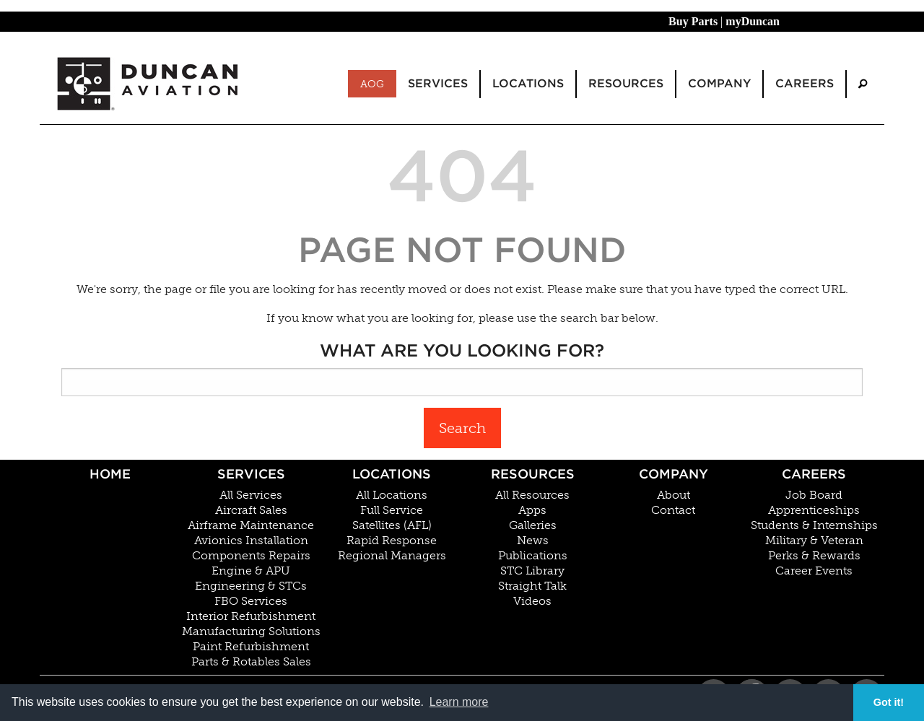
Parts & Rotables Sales (251, 662)
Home (110, 473)
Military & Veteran (814, 540)
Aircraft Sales (251, 510)
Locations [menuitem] (528, 83)
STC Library (532, 571)
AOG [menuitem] (372, 83)
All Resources (532, 495)
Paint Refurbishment (251, 646)
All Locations (391, 495)
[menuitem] (863, 84)
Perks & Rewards (814, 555)
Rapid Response (391, 540)
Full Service (391, 510)
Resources (533, 473)
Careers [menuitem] (804, 83)
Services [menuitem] (438, 83)
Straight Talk (532, 586)
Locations (391, 473)
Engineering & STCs (251, 586)
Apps (532, 510)
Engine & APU (251, 571)
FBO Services (250, 601)
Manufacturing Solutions (251, 631)
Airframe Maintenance (251, 525)
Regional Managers (392, 555)
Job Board (813, 495)
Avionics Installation (251, 540)
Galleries (533, 525)
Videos (532, 601)
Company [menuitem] (719, 83)
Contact (673, 510)
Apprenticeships (814, 510)
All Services (250, 495)
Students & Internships (814, 525)
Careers (814, 473)
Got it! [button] (888, 702)
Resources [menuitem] (625, 83)
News (533, 540)
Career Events (814, 571)
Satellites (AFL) (392, 525)
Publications (532, 555)
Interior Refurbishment (250, 616)
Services (251, 473)
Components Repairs (251, 555)
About (673, 495)
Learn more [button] (459, 702)
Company (673, 473)
